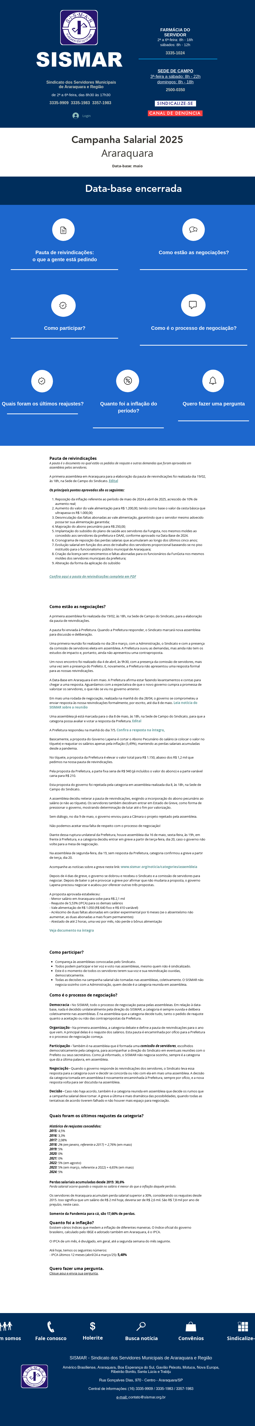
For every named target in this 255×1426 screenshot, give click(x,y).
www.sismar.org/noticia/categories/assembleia (159, 867)
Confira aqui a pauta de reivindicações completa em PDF (92, 576)
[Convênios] (191, 1338)
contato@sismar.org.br (147, 1397)
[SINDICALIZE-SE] (175, 103)
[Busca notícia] (141, 1338)
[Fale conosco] (51, 1338)
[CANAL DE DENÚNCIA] (175, 113)
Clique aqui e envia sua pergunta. (73, 1273)
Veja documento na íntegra (71, 930)
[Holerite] (92, 1337)
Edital (113, 481)
